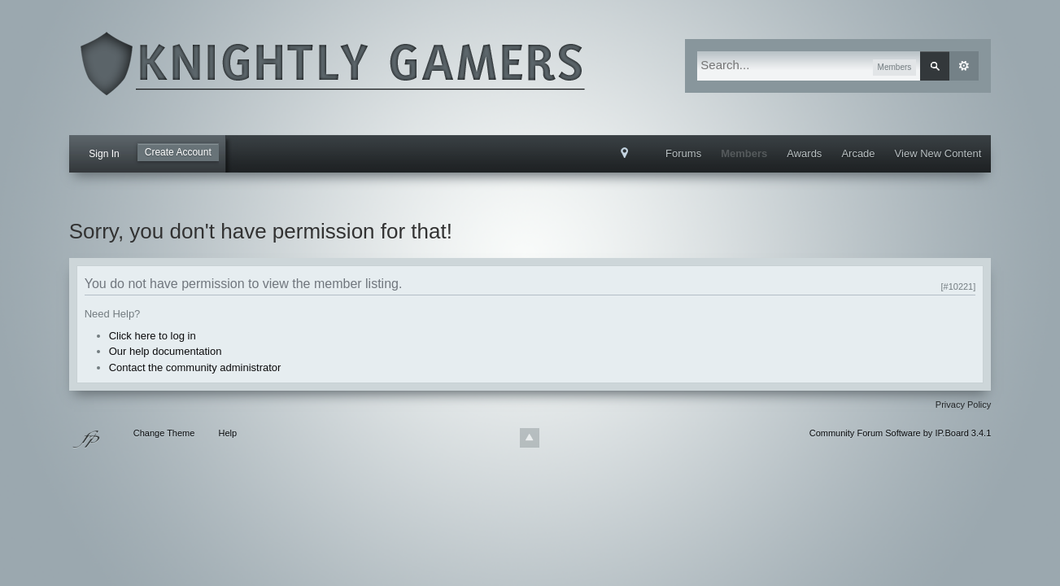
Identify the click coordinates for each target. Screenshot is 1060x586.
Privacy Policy (963, 404)
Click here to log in (152, 336)
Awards (804, 153)
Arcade (858, 153)
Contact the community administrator (195, 367)
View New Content (938, 153)
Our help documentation (165, 351)
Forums (683, 153)
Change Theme (164, 433)
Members (744, 153)
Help (227, 433)
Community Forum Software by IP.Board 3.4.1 (900, 433)
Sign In (104, 154)
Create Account (178, 152)
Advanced (964, 66)
